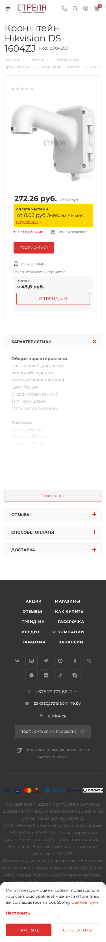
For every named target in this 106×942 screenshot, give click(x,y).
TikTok (60, 675)
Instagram (31, 661)
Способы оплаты (32, 532)
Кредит (31, 632)
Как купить (69, 611)
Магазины (67, 601)
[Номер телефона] (64, 9)
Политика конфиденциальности (58, 750)
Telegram (46, 661)
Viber (89, 661)
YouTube (60, 661)
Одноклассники (75, 661)
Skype (75, 675)
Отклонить (77, 930)
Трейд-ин (33, 621)
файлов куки (85, 902)
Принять (28, 930)
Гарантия (34, 642)
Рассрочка (71, 621)
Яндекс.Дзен (46, 675)
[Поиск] (75, 9)
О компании (68, 632)
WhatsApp (31, 675)
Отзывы (21, 514)
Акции (34, 601)
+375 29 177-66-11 (54, 692)
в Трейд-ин (53, 298)
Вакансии (71, 642)
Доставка (23, 549)
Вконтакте (17, 661)
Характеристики (31, 341)
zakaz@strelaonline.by (57, 703)
